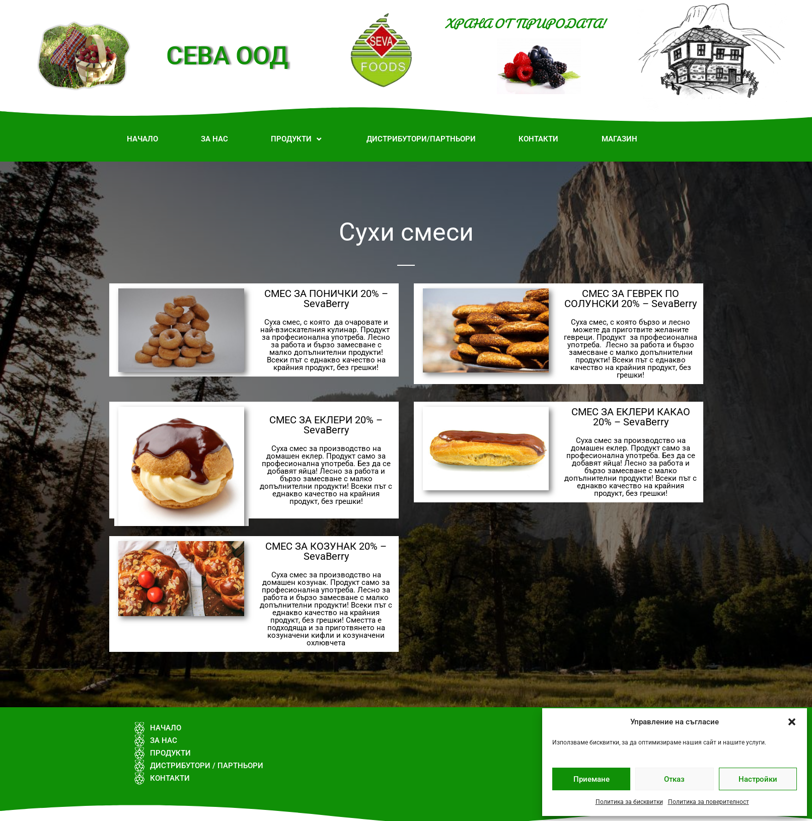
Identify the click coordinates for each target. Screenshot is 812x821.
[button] (792, 722)
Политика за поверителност (708, 801)
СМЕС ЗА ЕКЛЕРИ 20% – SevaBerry (326, 425)
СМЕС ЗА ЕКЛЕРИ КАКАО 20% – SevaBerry (630, 417)
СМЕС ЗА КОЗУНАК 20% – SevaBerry (326, 551)
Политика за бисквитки (629, 801)
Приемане (591, 779)
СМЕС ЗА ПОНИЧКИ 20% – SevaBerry (326, 298)
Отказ (674, 779)
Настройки (758, 779)
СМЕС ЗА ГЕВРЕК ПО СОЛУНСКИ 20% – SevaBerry (630, 298)
